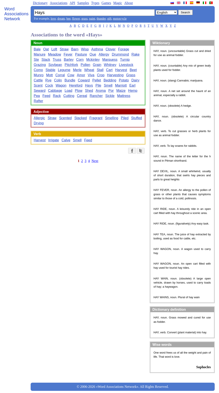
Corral (60, 75)
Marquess (109, 59)
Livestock (126, 65)
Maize (121, 90)
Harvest (121, 70)
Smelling (111, 118)
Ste (36, 59)
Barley (69, 59)
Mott (49, 75)
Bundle (70, 80)
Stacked (80, 118)
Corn (80, 59)
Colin (58, 80)
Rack (57, 96)
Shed (89, 90)
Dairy (135, 80)
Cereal (82, 96)
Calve (65, 140)
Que (93, 54)
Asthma (97, 49)
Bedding (110, 80)
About (128, 3)
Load (68, 90)
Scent (38, 85)
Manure (39, 54)
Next (94, 161)
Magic (117, 3)
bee (68, 18)
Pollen (85, 65)
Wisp (85, 49)
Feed (46, 96)
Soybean (55, 65)
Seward (39, 90)
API (72, 3)
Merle (77, 70)
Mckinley (93, 59)
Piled (125, 118)
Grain (97, 65)
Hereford (75, 85)
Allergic (39, 118)
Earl (132, 85)
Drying (39, 123)
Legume (64, 70)
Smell (108, 85)
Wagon (61, 85)
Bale (37, 49)
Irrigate (53, 140)
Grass (130, 75)
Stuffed (136, 118)
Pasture (81, 54)
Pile (98, 85)
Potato (124, 80)
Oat (46, 49)
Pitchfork (71, 65)
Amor (81, 75)
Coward (84, 80)
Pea (37, 96)
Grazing (40, 65)
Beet (133, 70)
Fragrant (95, 118)
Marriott (121, 85)
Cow (70, 75)
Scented (65, 118)
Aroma (101, 90)
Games (106, 3)
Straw (64, 49)
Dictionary (40, 3)
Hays (89, 85)
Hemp (132, 90)
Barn (75, 49)
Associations (59, 3)
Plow (78, 90)
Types (95, 3)
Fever (68, 54)
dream (61, 18)
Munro (38, 75)
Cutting (68, 96)
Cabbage (55, 90)
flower (76, 18)
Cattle (38, 80)
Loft (54, 49)
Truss (57, 59)
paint (92, 18)
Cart (109, 70)
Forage (123, 49)
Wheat (89, 70)
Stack (45, 59)
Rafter (38, 101)
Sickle (110, 96)
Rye (48, 80)
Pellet (96, 80)
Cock (49, 85)
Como (38, 70)
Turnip (125, 59)
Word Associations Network (16, 13)
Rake (135, 54)
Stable (50, 70)
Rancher (96, 96)
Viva (91, 75)
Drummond (120, 54)
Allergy (104, 54)
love (53, 18)
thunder (101, 18)
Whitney (110, 65)
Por (111, 90)
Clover (110, 49)
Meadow (54, 54)
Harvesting (115, 75)
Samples (83, 3)
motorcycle (120, 18)
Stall (100, 70)
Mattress (123, 96)
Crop (100, 75)
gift (109, 18)
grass (84, 18)
